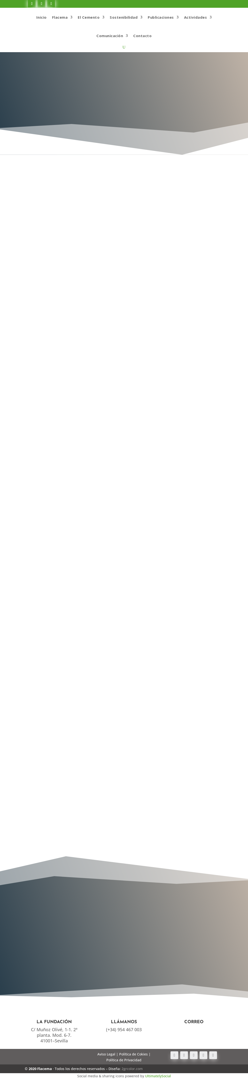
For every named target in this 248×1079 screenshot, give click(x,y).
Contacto (142, 35)
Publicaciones (161, 17)
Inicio (41, 17)
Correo (193, 1022)
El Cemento (89, 17)
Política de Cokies (133, 1054)
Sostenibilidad (124, 17)
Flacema (60, 17)
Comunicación (109, 35)
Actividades (195, 17)
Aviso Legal (106, 1054)
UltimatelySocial (158, 1076)
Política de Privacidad (123, 1060)
